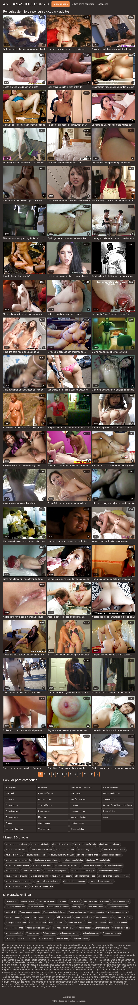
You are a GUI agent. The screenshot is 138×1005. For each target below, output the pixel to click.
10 (80, 774)
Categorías (103, 4)
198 (91, 774)
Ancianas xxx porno (26, 4)
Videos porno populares (83, 4)
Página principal (60, 4)
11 (85, 774)
